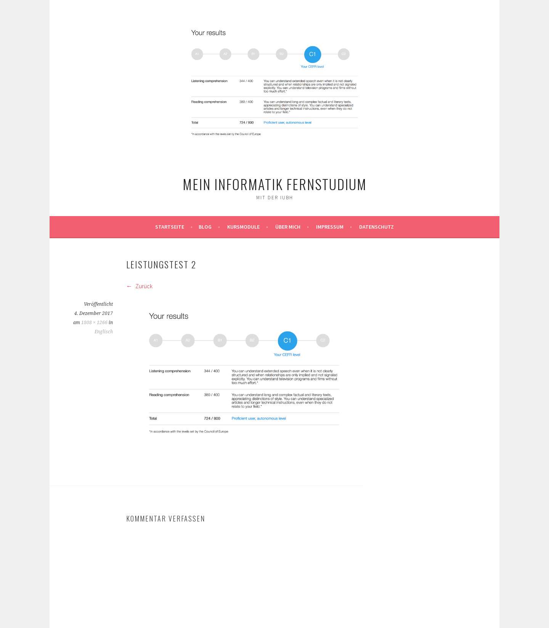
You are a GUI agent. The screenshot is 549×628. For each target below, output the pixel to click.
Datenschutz (376, 226)
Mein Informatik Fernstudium (275, 184)
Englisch (104, 331)
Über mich (287, 226)
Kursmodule (243, 226)
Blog (205, 226)
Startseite (169, 226)
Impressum (330, 226)
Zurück (139, 286)
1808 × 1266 (94, 322)
